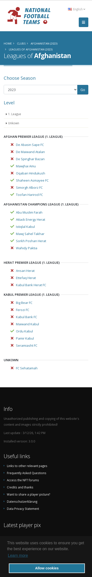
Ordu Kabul (24, 331)
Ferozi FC (22, 310)
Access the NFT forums (23, 480)
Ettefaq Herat (26, 278)
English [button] (76, 9)
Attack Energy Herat (30, 219)
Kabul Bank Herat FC (31, 285)
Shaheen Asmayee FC (32, 180)
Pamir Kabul (25, 338)
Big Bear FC (24, 302)
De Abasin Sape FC (30, 144)
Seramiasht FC (26, 345)
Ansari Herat (25, 270)
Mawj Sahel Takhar (30, 234)
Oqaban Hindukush (30, 173)
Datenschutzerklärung (22, 501)
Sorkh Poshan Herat (31, 241)
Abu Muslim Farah (29, 212)
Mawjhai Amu (26, 166)
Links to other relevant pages (27, 466)
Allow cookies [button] (47, 568)
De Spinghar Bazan (30, 159)
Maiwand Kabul (27, 324)
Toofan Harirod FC (29, 194)
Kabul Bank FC (26, 317)
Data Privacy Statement (23, 509)
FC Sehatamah (27, 368)
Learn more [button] (18, 555)
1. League (14, 114)
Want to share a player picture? (28, 494)
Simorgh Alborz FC (29, 187)
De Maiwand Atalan (30, 152)
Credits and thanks (20, 487)
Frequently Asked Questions (26, 473)
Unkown (13, 123)
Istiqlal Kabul (25, 226)
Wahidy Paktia (26, 248)
